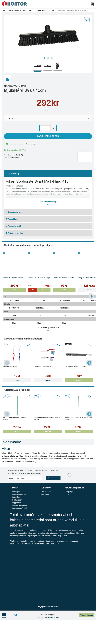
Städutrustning (27, 10)
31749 (19, 155)
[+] (59, 128)
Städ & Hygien (14, 10)
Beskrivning (12, 174)
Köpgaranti (16, 503)
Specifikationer (13, 212)
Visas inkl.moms (86, 615)
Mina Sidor (44, 494)
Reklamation (17, 500)
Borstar (51, 10)
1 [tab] (44, 58)
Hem (3, 10)
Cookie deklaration (19, 505)
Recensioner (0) (14, 226)
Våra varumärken (19, 494)
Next (89, 363)
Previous (7, 363)
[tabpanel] (48, 36)
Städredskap (41, 10)
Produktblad (12, 219)
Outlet (67, 494)
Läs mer (17, 380)
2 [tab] (48, 58)
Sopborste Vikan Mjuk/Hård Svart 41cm (72, 10)
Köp (14, 290)
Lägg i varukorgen (48, 136)
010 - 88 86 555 (52, 617)
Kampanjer (69, 492)
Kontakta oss (45, 492)
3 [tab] (51, 58)
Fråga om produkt (14, 233)
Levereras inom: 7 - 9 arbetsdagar (23, 144)
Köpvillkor (16, 497)
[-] (37, 128)
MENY (4, 615)
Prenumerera (53, 478)
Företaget (16, 492)
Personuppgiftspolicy (20, 508)
